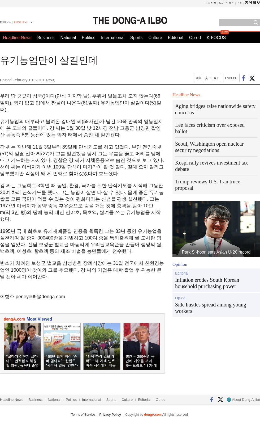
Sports (136, 37)
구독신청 (210, 3)
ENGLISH (20, 22)
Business (46, 37)
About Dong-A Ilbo (243, 400)
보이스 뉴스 (227, 3)
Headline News (17, 37)
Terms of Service (83, 415)
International (112, 37)
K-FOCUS (216, 37)
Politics (88, 37)
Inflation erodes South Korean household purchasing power (207, 283)
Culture (155, 37)
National (68, 37)
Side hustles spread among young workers (210, 308)
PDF (239, 3)
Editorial (175, 37)
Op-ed (195, 37)
